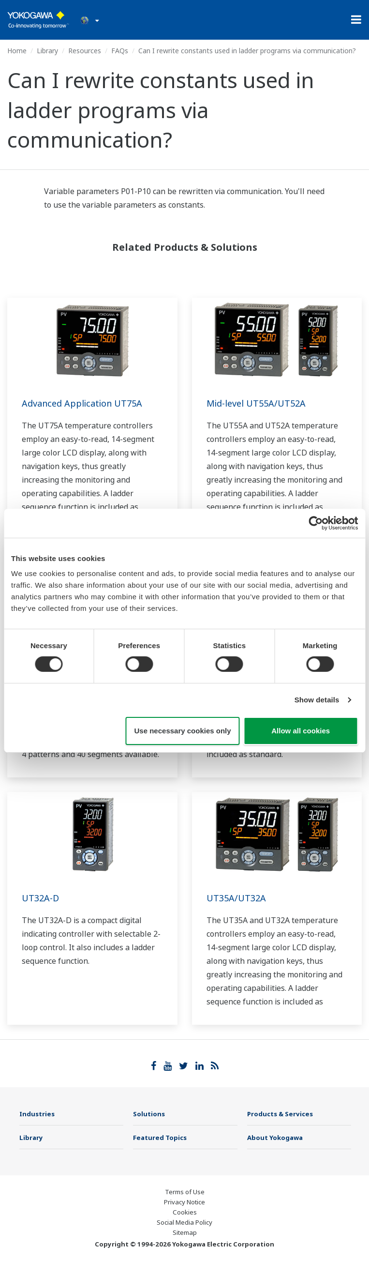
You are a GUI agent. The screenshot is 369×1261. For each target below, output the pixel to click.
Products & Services (280, 1113)
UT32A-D (40, 898)
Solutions (149, 1113)
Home (17, 50)
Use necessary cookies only (182, 731)
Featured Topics (160, 1137)
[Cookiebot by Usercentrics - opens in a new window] (315, 523)
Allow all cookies (300, 731)
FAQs (119, 50)
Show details (317, 700)
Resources (84, 50)
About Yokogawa (275, 1137)
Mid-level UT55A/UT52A (256, 403)
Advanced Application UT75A (82, 403)
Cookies (185, 1212)
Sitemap (185, 1232)
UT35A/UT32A (236, 898)
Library (47, 50)
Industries (37, 1113)
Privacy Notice (184, 1202)
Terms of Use (185, 1191)
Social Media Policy (184, 1222)
